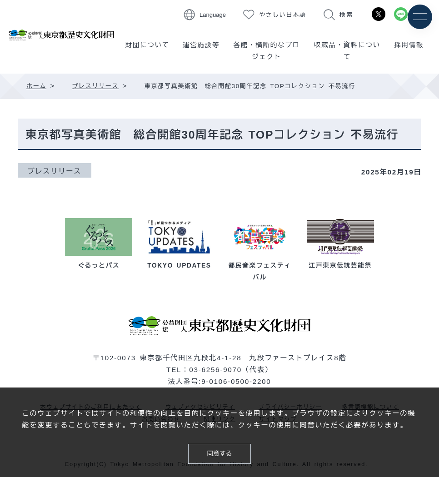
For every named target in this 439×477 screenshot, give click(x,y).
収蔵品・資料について (347, 50)
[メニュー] (419, 17)
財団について (147, 45)
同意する (219, 453)
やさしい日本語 (282, 14)
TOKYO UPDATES (179, 265)
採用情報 (409, 45)
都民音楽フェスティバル (260, 265)
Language (213, 14)
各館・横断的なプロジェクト (266, 50)
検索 (346, 14)
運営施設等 (201, 45)
